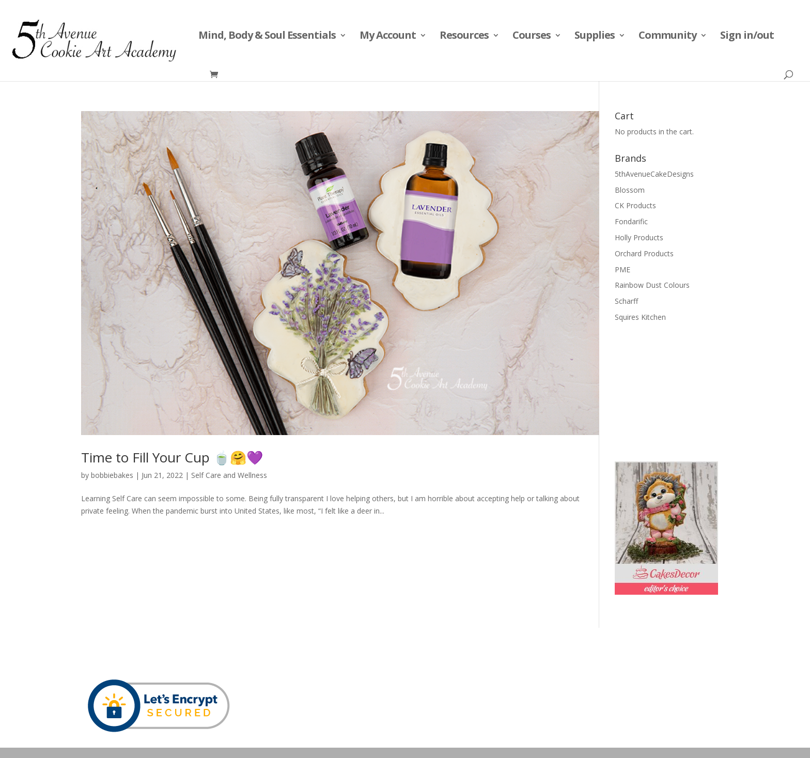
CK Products (635, 205)
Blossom (630, 190)
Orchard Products (644, 253)
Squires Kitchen (640, 317)
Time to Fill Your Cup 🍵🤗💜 (172, 457)
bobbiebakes (112, 475)
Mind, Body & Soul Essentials (267, 37)
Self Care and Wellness (229, 475)
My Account (388, 37)
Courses (531, 37)
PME (622, 269)
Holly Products (639, 237)
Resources (464, 37)
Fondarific (631, 221)
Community (667, 37)
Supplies (594, 37)
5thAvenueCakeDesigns (654, 174)
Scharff (626, 301)
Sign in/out (747, 37)
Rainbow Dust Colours (652, 285)
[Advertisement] (666, 390)
